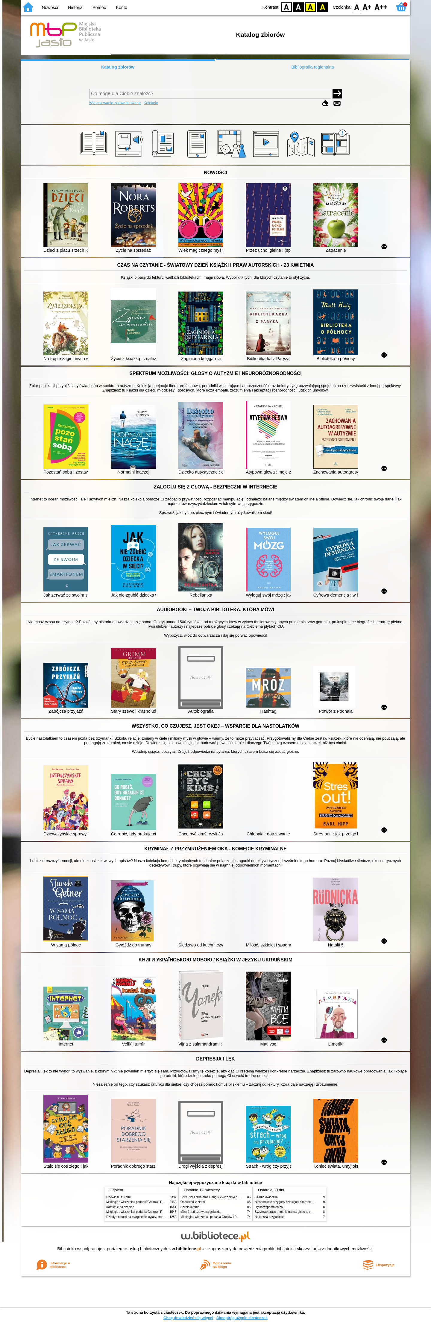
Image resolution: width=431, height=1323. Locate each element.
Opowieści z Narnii (118, 1197)
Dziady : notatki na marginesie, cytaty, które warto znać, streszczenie (152, 1217)
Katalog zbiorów (117, 67)
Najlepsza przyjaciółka (270, 1217)
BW (298, 6)
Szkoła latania (189, 1207)
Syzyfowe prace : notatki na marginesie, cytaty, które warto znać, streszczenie (307, 1211)
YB (310, 6)
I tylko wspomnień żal (269, 1207)
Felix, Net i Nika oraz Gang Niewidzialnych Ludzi (212, 1197)
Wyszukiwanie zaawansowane (115, 103)
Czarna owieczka (266, 1197)
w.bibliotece (186, 1248)
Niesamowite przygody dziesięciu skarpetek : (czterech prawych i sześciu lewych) (309, 1202)
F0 (356, 6)
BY (322, 6)
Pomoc (99, 7)
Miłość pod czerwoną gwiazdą (200, 1211)
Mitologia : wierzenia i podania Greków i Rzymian (139, 1202)
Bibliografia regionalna (312, 67)
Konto (121, 7)
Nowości (50, 7)
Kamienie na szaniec (120, 1207)
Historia (75, 7)
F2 (381, 6)
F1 (367, 6)
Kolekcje (151, 103)
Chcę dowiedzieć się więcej (188, 1318)
